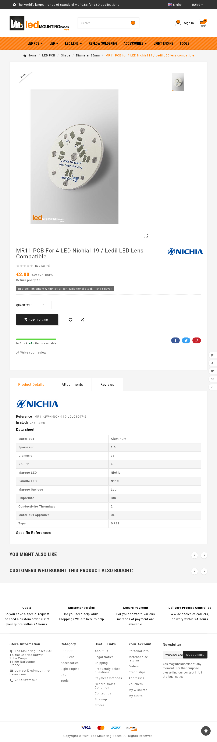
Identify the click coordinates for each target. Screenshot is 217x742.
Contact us (103, 693)
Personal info (139, 651)
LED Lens (68, 657)
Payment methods (108, 678)
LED (64, 674)
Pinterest (196, 340)
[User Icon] (184, 23)
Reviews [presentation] (107, 385)
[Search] (102, 23)
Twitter (186, 340)
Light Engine (70, 669)
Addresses (136, 678)
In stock (22, 423)
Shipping (101, 663)
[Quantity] (44, 305)
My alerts (136, 696)
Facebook (175, 340)
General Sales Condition (105, 685)
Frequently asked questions (108, 670)
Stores (99, 705)
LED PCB (67, 651)
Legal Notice (104, 657)
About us (101, 651)
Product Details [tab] (31, 385)
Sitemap (101, 699)
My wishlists (138, 690)
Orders (134, 666)
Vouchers (136, 684)
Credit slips (137, 672)
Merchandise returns (138, 658)
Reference (24, 416)
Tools (65, 680)
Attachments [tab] (72, 385)
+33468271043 (26, 680)
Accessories (70, 663)
